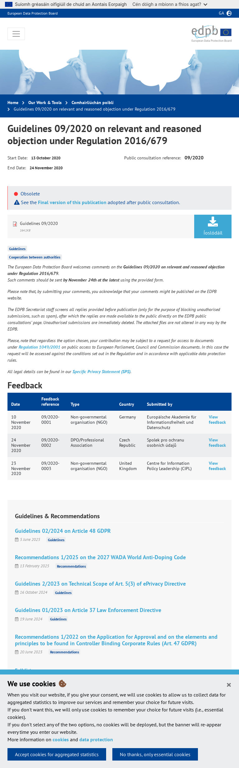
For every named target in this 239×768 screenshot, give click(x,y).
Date (15, 404)
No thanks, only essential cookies (155, 754)
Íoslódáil (213, 226)
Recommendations (71, 566)
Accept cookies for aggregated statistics (57, 754)
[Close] (229, 684)
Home (12, 102)
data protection (96, 739)
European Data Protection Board (32, 13)
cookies (61, 739)
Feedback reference (50, 401)
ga (221, 13)
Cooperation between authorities (34, 257)
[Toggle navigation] (16, 34)
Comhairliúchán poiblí (93, 102)
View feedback (217, 419)
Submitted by (159, 404)
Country (126, 404)
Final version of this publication (72, 202)
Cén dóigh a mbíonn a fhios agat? (169, 4)
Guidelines (17, 248)
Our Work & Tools (45, 102)
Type (75, 404)
